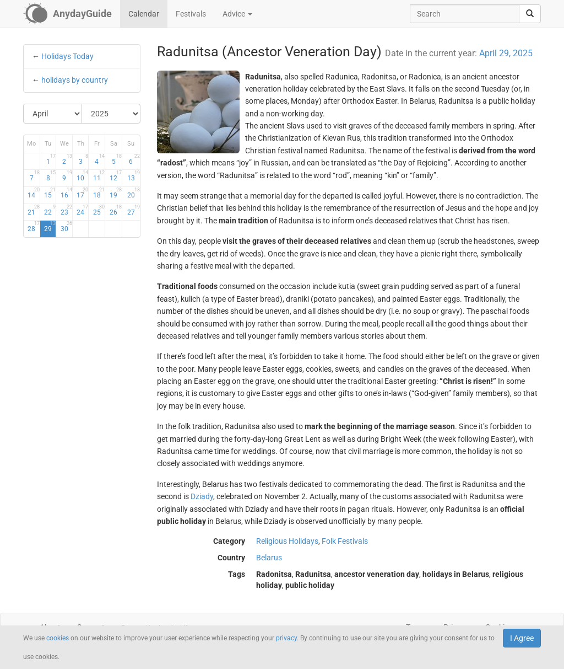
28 (33, 227)
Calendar (143, 13)
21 (33, 210)
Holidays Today (67, 56)
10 (82, 176)
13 (133, 176)
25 (99, 210)
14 (33, 193)
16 (66, 193)
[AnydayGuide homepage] (67, 14)
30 (66, 227)
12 (116, 176)
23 (66, 210)
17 (82, 193)
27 (133, 210)
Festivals (191, 13)
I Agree (522, 638)
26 (116, 210)
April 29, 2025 (506, 53)
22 (50, 210)
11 (99, 176)
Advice (237, 13)
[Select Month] (53, 113)
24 (82, 210)
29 (50, 227)
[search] (530, 13)
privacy (286, 638)
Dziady (202, 496)
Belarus (269, 557)
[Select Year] (111, 113)
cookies (57, 638)
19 (116, 193)
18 (99, 193)
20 (133, 193)
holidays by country (74, 80)
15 (50, 193)
